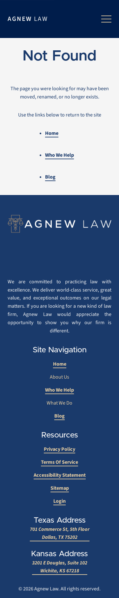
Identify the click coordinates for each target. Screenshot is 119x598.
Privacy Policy (59, 449)
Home (51, 133)
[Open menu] (106, 19)
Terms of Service (59, 462)
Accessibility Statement (60, 475)
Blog (50, 176)
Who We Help (59, 155)
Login (59, 501)
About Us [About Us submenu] (59, 377)
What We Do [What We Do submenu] (59, 403)
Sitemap (59, 488)
